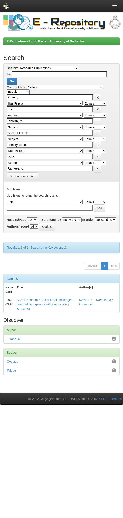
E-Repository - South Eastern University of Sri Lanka (45, 41)
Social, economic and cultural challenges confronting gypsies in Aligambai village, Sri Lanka (45, 304)
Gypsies (12, 361)
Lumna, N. (86, 304)
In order (88, 219)
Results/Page (16, 219)
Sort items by (51, 219)
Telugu (11, 370)
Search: (12, 68)
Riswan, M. (86, 300)
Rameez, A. (104, 300)
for (9, 74)
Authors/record (18, 226)
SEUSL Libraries (110, 399)
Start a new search (22, 176)
